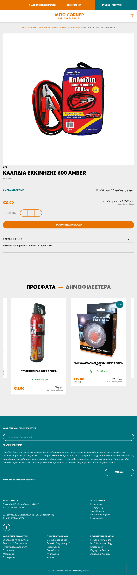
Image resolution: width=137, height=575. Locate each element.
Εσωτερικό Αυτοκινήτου (15, 543)
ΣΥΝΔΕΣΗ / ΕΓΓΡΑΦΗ (112, 5)
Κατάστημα (37, 27)
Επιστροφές (96, 547)
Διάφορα (76, 27)
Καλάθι (50, 557)
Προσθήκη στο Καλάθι (68, 225)
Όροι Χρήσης (97, 511)
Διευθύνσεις (53, 550)
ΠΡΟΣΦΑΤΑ (41, 287)
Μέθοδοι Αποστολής (101, 543)
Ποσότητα (9, 213)
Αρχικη (25, 27)
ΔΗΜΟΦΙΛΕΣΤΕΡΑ (88, 287)
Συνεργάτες (96, 507)
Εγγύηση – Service (100, 550)
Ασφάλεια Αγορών (100, 554)
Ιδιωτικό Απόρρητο (100, 514)
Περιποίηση (9, 550)
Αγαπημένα (53, 554)
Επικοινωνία (96, 518)
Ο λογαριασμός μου (57, 540)
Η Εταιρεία (96, 504)
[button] (5, 16)
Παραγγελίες (53, 547)
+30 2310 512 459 (73, 5)
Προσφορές (9, 557)
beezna (85, 571)
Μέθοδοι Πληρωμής (100, 540)
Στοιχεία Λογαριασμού (58, 543)
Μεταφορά (8, 554)
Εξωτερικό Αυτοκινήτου (15, 540)
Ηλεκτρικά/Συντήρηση (57, 27)
